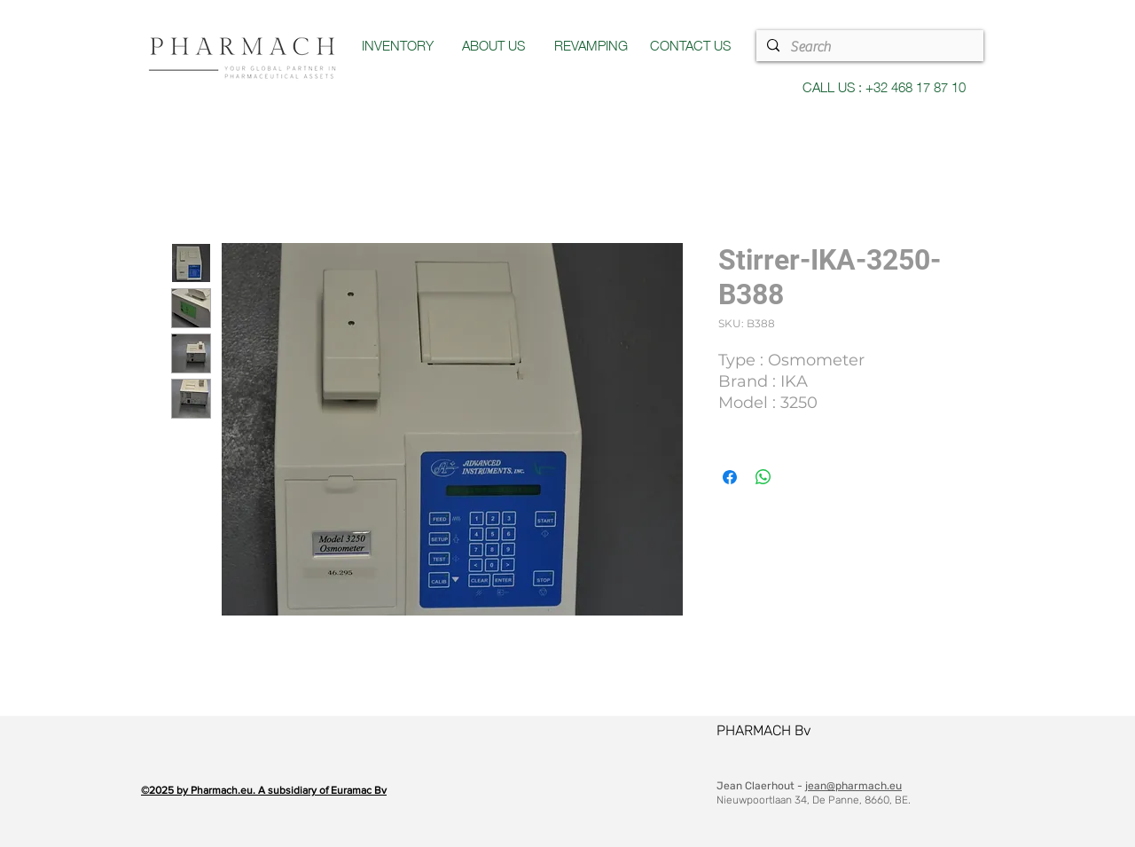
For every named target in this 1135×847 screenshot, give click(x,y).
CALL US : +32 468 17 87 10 (884, 86)
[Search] (868, 47)
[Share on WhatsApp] (763, 477)
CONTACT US (690, 44)
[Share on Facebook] (729, 477)
